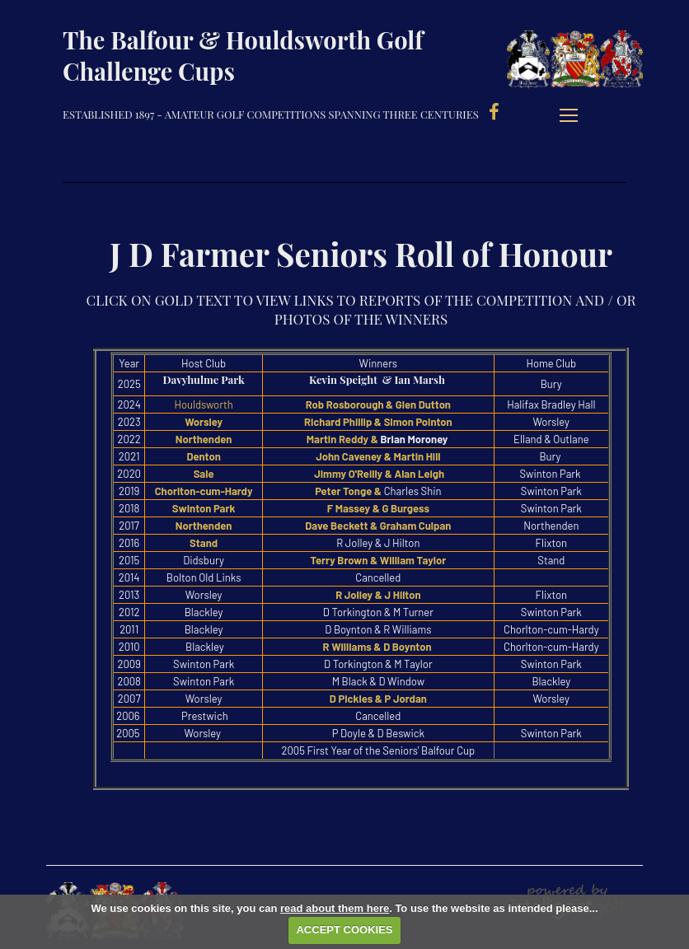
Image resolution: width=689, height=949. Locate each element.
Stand (204, 542)
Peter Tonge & (348, 491)
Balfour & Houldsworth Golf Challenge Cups (589, 61)
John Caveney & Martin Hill (378, 456)
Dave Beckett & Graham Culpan (378, 525)
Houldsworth (203, 404)
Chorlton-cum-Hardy (204, 491)
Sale (204, 473)
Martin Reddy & (342, 439)
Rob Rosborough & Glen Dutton (378, 404)
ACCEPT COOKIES (344, 929)
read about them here (334, 908)
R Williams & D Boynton (378, 646)
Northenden (204, 439)
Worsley (204, 421)
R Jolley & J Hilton (377, 594)
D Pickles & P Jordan (378, 698)
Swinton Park (204, 508)
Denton (203, 456)
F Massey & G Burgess (378, 508)
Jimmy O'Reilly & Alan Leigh (380, 473)
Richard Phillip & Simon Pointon (378, 421)
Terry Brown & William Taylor (378, 560)
